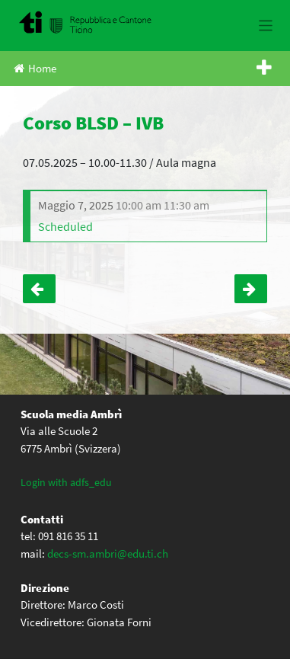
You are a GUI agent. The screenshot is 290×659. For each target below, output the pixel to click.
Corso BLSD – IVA (39, 288)
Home (35, 68)
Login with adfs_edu (66, 482)
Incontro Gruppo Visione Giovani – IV (250, 288)
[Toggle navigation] (266, 25)
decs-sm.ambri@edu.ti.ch (107, 553)
